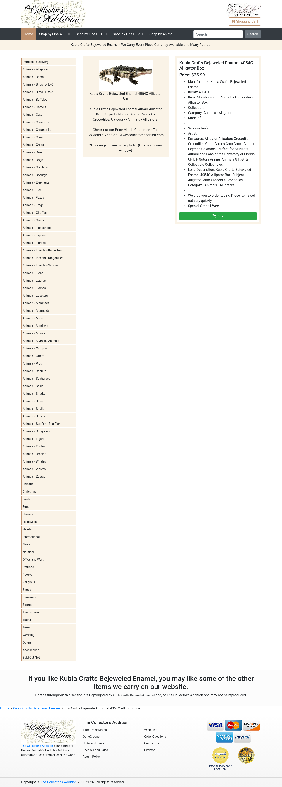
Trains (27, 620)
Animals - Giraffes (35, 212)
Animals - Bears (33, 77)
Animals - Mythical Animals (41, 341)
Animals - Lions (33, 273)
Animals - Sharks (34, 393)
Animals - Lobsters (35, 295)
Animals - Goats (33, 220)
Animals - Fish (32, 190)
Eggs (26, 506)
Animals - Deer (32, 152)
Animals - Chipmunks (37, 129)
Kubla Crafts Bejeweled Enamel (134, 695)
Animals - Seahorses (36, 378)
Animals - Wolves (34, 469)
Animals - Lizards (34, 280)
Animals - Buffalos (35, 99)
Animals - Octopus (35, 348)
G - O (89, 34)
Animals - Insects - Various (40, 265)
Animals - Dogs (33, 160)
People (27, 574)
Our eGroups (91, 736)
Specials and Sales (95, 750)
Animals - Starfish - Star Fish (41, 423)
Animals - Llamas (34, 288)
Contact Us (151, 743)
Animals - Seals (33, 386)
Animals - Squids (34, 416)
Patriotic (28, 567)
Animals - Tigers (33, 439)
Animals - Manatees (36, 303)
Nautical (28, 552)
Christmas (29, 491)
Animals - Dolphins (35, 167)
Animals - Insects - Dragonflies (43, 258)
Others (27, 642)
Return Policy (91, 756)
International (31, 537)
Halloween (30, 522)
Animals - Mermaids (36, 310)
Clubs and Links (93, 743)
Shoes (27, 589)
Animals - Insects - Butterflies (42, 250)
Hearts (27, 529)
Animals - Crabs (33, 144)
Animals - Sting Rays (36, 431)
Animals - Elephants (36, 182)
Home (28, 34)
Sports (27, 604)
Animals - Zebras (34, 476)
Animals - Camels (34, 107)
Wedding (28, 635)
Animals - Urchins (34, 454)
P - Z (126, 34)
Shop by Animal (161, 34)
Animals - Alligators (36, 69)
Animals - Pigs (32, 363)
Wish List (150, 730)
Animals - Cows (33, 137)
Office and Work (33, 559)
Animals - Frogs (33, 205)
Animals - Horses (34, 243)
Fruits (26, 499)
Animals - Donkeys (35, 175)
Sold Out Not (31, 657)
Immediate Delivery (35, 62)
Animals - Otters (33, 356)
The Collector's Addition (37, 746)
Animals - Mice (33, 318)
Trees (26, 627)
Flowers (28, 514)
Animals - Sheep (33, 401)
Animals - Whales (34, 461)
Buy (218, 216)
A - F (52, 34)
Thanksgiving (32, 612)
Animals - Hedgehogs (37, 227)
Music (27, 544)
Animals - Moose (34, 333)
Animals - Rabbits (34, 371)
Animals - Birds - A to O (38, 84)
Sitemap (149, 750)
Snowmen (29, 597)
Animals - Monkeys (35, 325)
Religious (29, 582)
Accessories (31, 650)
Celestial (28, 484)
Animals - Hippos (34, 235)
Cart (244, 21)
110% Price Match (95, 730)
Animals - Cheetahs (36, 122)
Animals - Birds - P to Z (38, 92)
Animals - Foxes (33, 197)
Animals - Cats (32, 114)
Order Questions (155, 736)
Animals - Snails (33, 408)
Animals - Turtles (34, 446)
